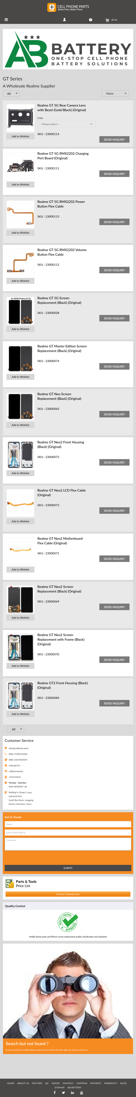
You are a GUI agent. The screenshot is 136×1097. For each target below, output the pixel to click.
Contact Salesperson (68, 894)
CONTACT (68, 1083)
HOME (10, 1083)
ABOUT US (23, 1083)
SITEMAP (60, 1087)
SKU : (41, 134)
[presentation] (21, 857)
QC (47, 1083)
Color (40, 118)
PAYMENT (95, 1083)
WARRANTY (111, 1083)
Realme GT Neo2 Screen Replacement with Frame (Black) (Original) (60, 639)
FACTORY (37, 1083)
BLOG (123, 1083)
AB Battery (74, 1087)
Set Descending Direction (131, 94)
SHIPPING (81, 1083)
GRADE (56, 1083)
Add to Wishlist (20, 136)
